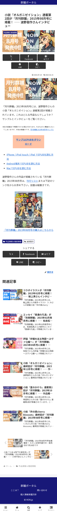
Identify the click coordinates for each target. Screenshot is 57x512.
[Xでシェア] (11, 57)
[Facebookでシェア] (28, 57)
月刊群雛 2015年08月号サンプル (42, 129)
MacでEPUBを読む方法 (19, 168)
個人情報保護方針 (28, 494)
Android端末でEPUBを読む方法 (23, 163)
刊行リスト (32, 181)
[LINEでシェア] (19, 65)
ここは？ (15, 490)
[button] (37, 65)
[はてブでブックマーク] (46, 57)
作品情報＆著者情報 (12, 241)
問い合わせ (42, 490)
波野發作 (29, 241)
